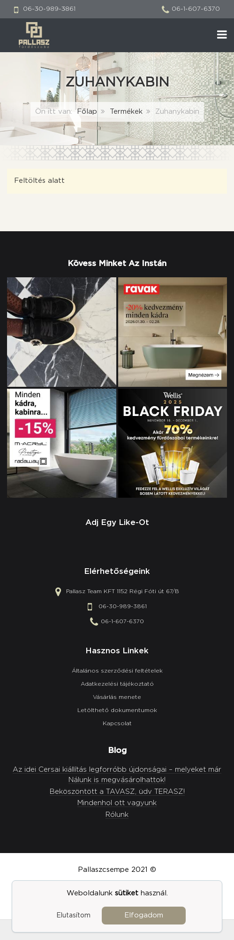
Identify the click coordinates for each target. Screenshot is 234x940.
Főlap (87, 111)
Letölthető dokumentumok (117, 710)
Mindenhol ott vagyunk (117, 803)
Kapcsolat (117, 723)
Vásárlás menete (117, 697)
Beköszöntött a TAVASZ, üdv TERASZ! (117, 791)
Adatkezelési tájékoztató (117, 684)
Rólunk (117, 814)
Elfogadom (143, 915)
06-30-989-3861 (49, 9)
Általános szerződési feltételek (117, 671)
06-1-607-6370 (196, 9)
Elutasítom (73, 915)
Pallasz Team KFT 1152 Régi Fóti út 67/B (122, 592)
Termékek (126, 111)
